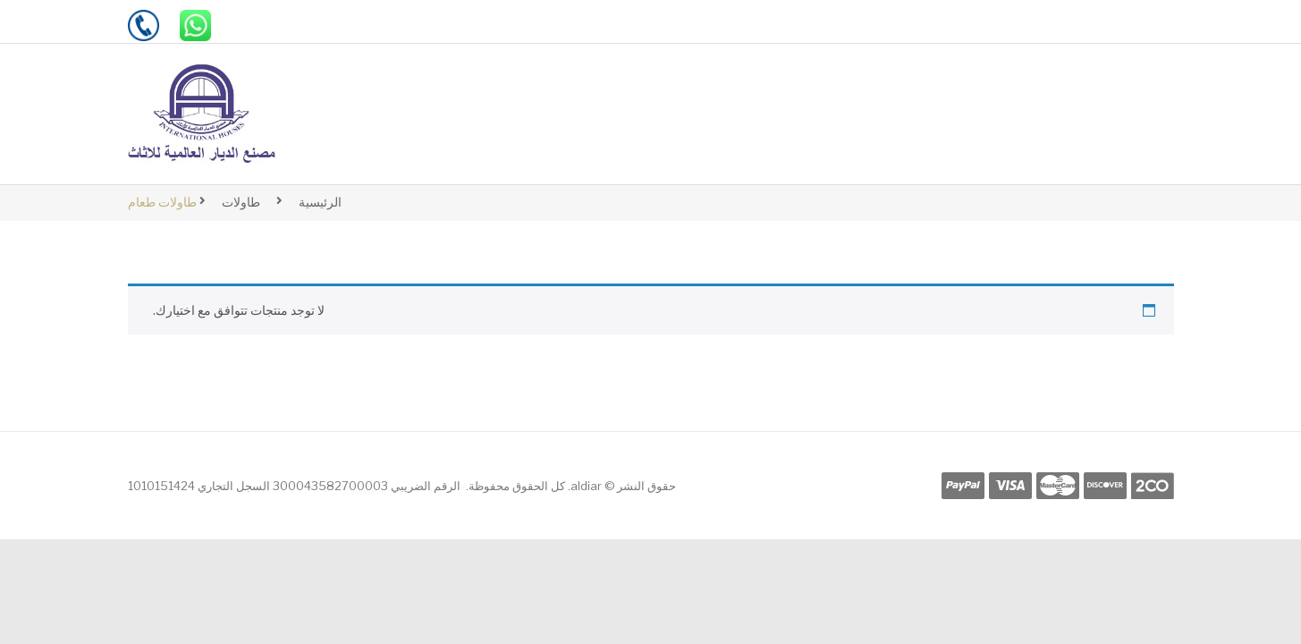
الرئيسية (320, 201)
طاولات (241, 201)
